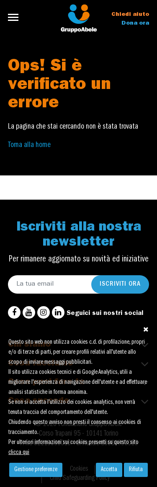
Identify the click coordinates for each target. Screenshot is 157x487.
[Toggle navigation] (15, 17)
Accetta (109, 470)
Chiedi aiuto (130, 15)
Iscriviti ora (120, 284)
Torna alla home (29, 145)
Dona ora (135, 23)
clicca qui (18, 452)
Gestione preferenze (35, 470)
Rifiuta (136, 470)
